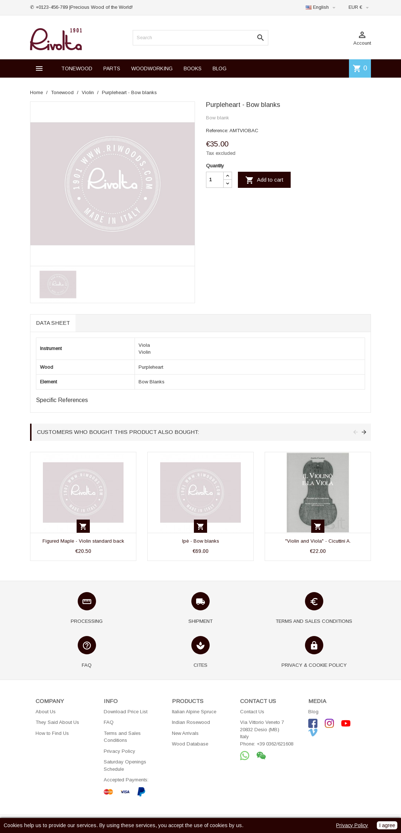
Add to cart (264, 180)
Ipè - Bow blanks (200, 541)
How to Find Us (52, 733)
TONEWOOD (76, 68)
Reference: (217, 130)
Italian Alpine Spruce (194, 711)
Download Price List (125, 711)
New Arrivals (185, 733)
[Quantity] (215, 180)
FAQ (109, 722)
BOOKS (193, 68)
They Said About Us (57, 722)
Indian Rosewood (191, 722)
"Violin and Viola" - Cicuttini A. (318, 541)
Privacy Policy (119, 751)
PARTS (111, 68)
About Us (46, 711)
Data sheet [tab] (53, 323)
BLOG (220, 68)
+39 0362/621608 (275, 744)
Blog (313, 711)
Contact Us (252, 711)
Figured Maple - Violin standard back (83, 541)
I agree (387, 825)
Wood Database (190, 744)
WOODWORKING (152, 68)
